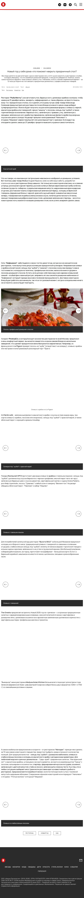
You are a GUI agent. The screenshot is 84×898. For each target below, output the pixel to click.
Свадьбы (31, 867)
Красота (46, 867)
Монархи (16, 867)
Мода (24, 867)
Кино (66, 867)
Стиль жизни (57, 867)
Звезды (8, 867)
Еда (23, 90)
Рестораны (9, 90)
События (74, 867)
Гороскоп (42, 871)
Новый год (17, 90)
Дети (39, 867)
